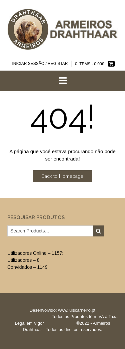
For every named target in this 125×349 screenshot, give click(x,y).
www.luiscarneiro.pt (76, 310)
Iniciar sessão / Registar (40, 63)
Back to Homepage (62, 176)
